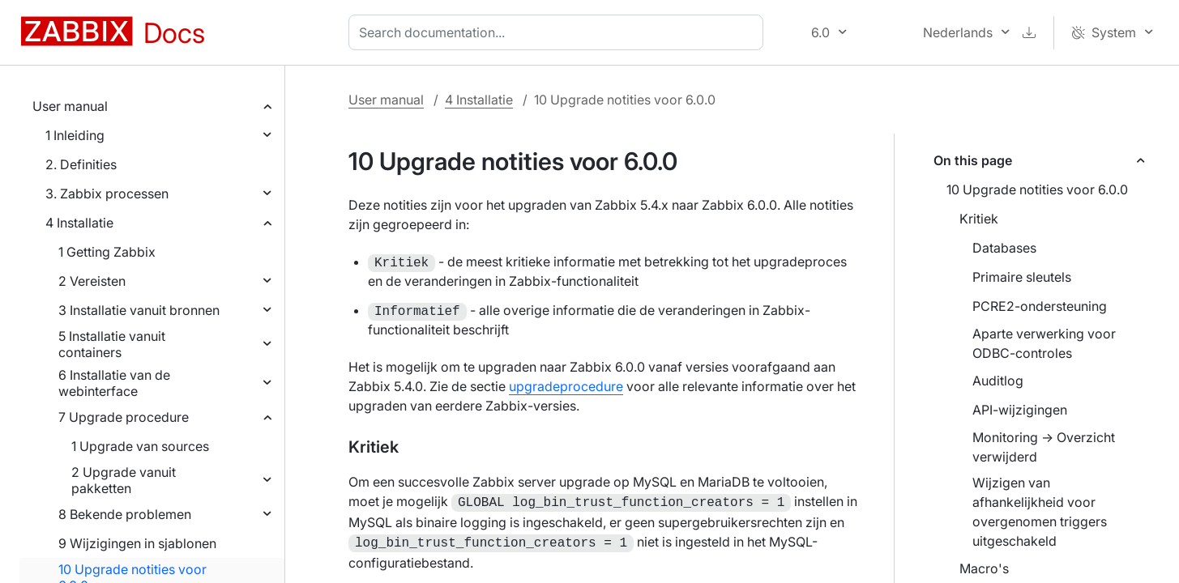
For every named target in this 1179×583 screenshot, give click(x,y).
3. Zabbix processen (107, 193)
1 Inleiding (75, 135)
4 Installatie (79, 223)
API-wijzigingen (1019, 410)
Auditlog (997, 380)
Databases (1004, 248)
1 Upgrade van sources (140, 446)
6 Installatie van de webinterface (114, 383)
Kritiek (978, 219)
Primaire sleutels (1021, 277)
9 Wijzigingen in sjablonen (137, 543)
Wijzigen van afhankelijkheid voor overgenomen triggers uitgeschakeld (1039, 511)
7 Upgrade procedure (123, 417)
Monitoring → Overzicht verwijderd (1043, 447)
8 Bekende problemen (124, 514)
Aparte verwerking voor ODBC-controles (1044, 343)
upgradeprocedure (566, 386)
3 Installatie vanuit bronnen (139, 310)
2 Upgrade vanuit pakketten (123, 480)
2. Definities (81, 164)
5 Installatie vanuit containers (111, 344)
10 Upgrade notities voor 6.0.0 (1037, 189)
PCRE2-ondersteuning (1039, 306)
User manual (70, 106)
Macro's (984, 568)
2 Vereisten (92, 281)
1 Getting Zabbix (107, 252)
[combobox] (559, 32)
